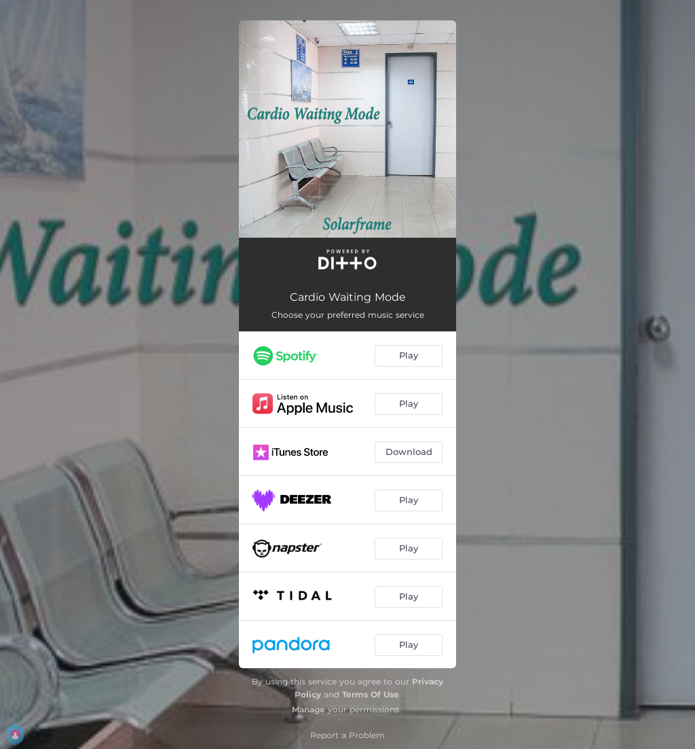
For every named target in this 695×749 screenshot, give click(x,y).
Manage (308, 709)
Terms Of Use (370, 694)
